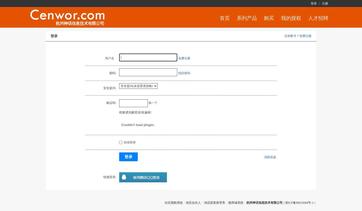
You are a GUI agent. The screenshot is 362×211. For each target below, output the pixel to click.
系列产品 (247, 18)
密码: (112, 73)
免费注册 (184, 58)
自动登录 (127, 142)
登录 (314, 3)
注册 (325, 3)
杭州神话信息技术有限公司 (264, 202)
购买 (269, 18)
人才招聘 (318, 18)
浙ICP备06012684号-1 (299, 202)
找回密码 (184, 73)
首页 (225, 18)
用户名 (109, 58)
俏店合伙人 (193, 202)
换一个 (153, 103)
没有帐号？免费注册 (297, 36)
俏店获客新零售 (214, 202)
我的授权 (291, 18)
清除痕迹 (270, 157)
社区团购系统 (174, 202)
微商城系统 (235, 202)
